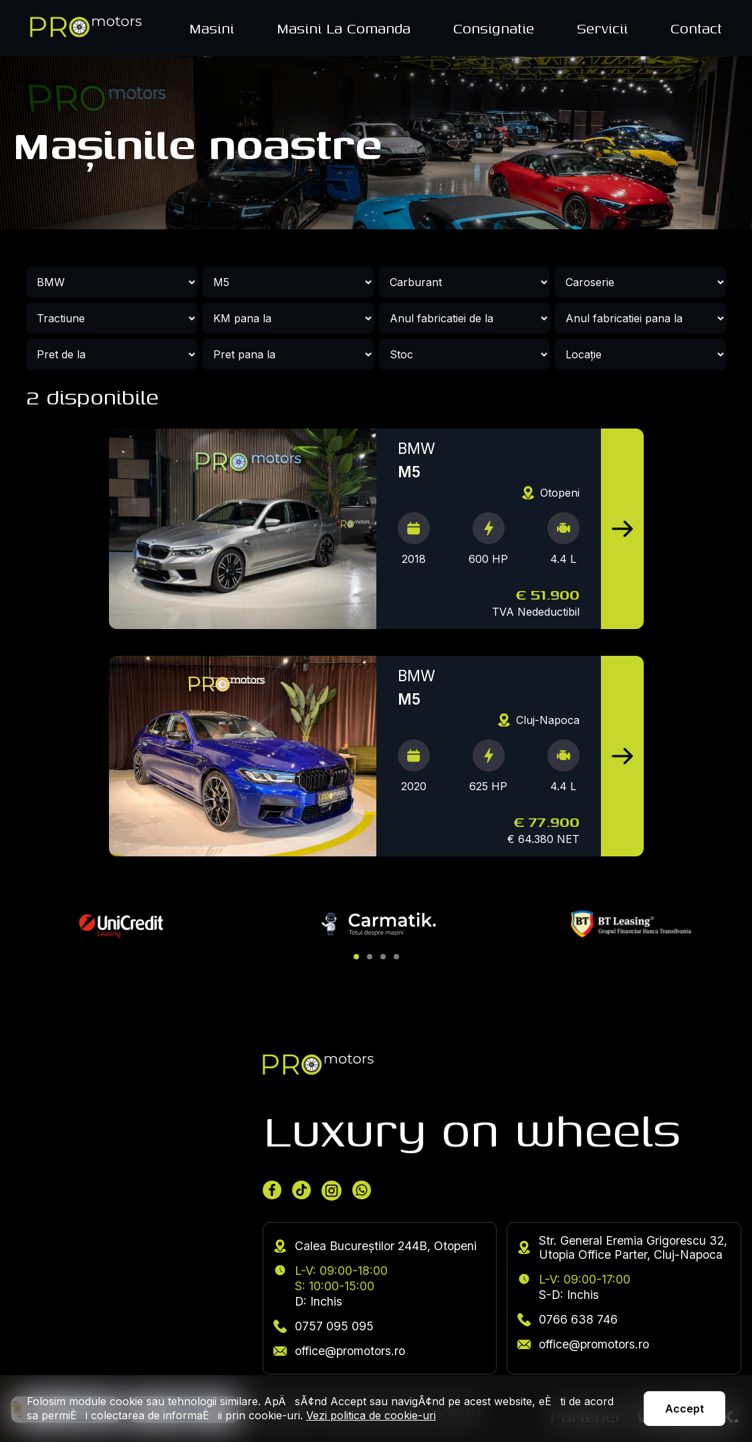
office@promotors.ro (339, 1351)
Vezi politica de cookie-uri (371, 1415)
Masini (211, 28)
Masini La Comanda (343, 28)
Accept (684, 1408)
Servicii (602, 28)
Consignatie (493, 28)
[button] (356, 956)
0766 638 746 (567, 1319)
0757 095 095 (323, 1326)
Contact (696, 28)
